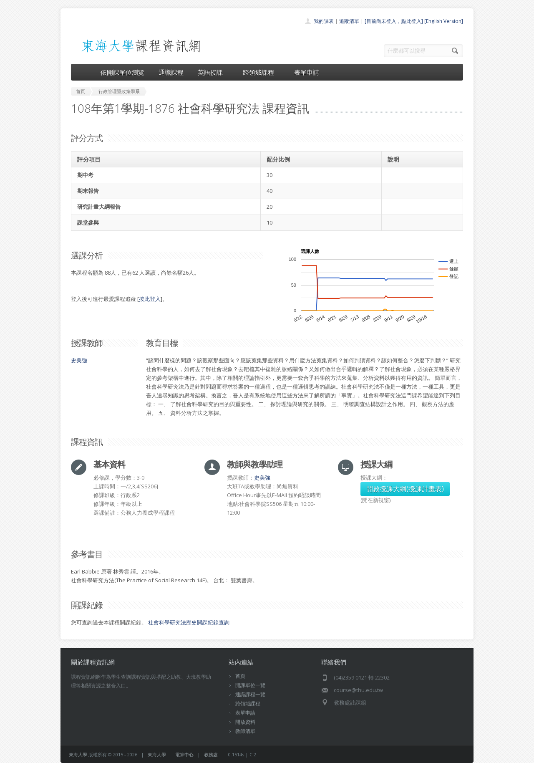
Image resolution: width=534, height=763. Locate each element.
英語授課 (213, 72)
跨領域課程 (261, 72)
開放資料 (245, 721)
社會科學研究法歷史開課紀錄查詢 (188, 622)
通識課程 (171, 72)
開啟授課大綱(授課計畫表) (405, 488)
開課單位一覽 (250, 685)
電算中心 (184, 754)
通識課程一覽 (250, 694)
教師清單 (245, 731)
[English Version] (443, 21)
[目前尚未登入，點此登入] (394, 21)
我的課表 (324, 21)
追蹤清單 (349, 21)
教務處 (211, 754)
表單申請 (306, 72)
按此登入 (150, 299)
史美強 (79, 360)
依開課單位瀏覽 (122, 72)
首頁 (240, 676)
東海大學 (78, 754)
